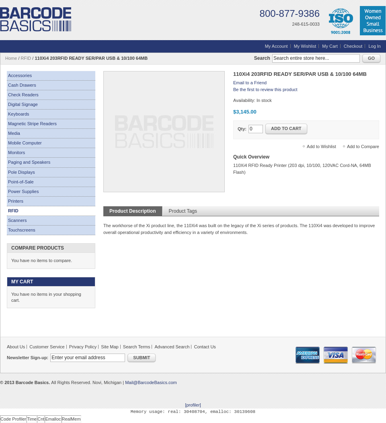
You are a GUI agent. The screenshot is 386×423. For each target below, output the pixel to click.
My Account (276, 46)
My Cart (330, 46)
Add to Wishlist (321, 146)
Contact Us (205, 346)
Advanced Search (172, 346)
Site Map (109, 346)
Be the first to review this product (265, 89)
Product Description (132, 211)
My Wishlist (305, 46)
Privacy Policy (82, 346)
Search (262, 58)
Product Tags (183, 211)
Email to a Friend (250, 82)
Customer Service (46, 346)
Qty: (242, 128)
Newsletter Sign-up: (27, 357)
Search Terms (136, 346)
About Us (16, 346)
